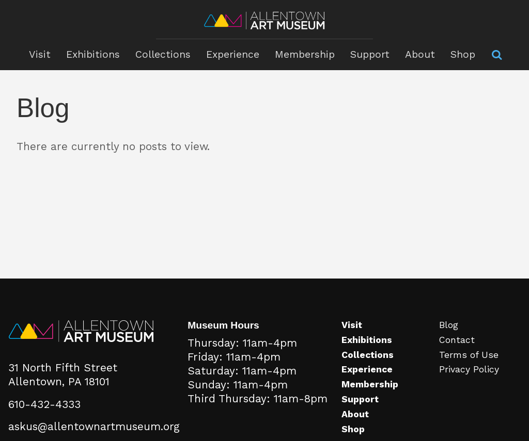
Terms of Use (469, 355)
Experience (232, 54)
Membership (305, 54)
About (420, 54)
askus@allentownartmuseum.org (94, 426)
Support (370, 54)
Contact (457, 340)
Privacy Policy (469, 369)
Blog (448, 325)
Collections (163, 54)
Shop (462, 54)
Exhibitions (93, 54)
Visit (40, 54)
